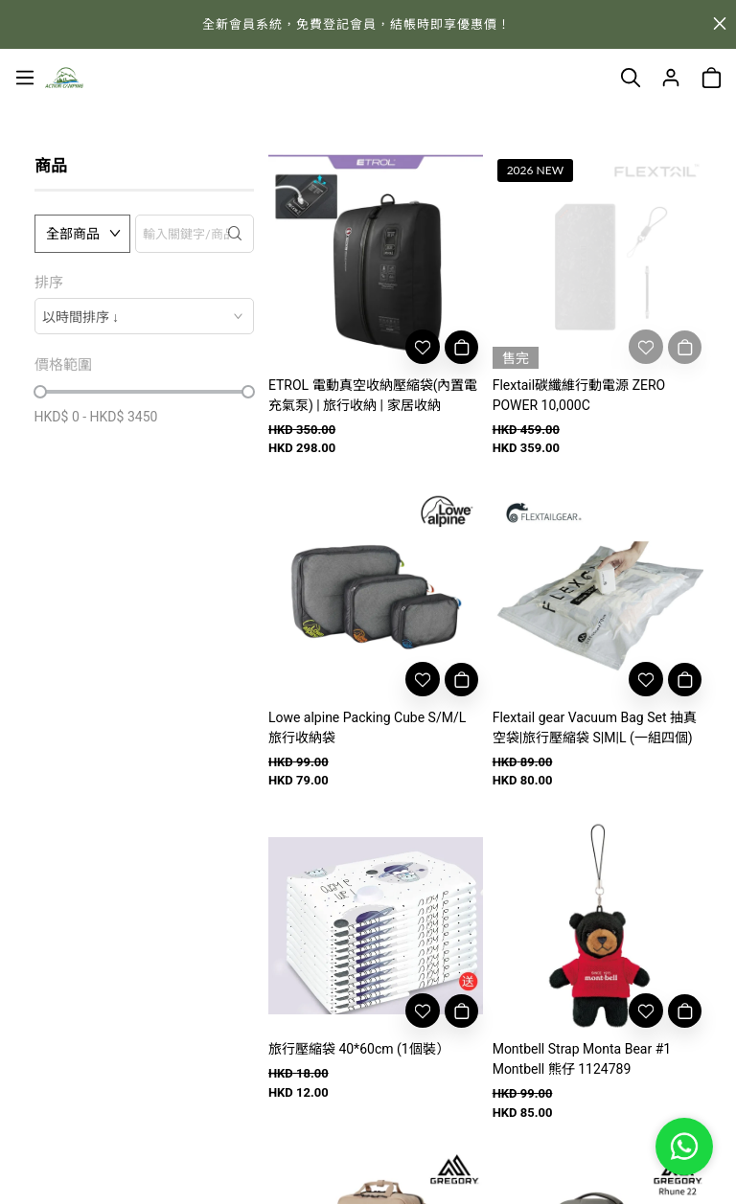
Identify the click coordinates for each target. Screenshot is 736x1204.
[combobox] (144, 316)
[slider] (40, 391)
